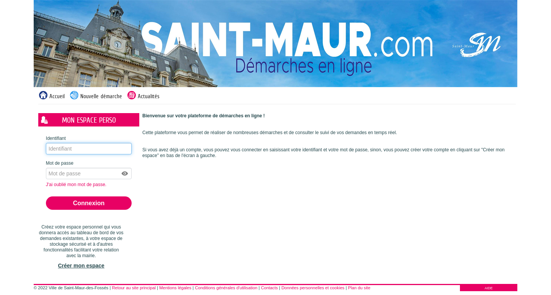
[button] (125, 173)
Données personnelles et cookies (312, 287)
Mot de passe (59, 163)
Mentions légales (175, 287)
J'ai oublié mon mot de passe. (77, 184)
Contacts (269, 287)
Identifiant (56, 138)
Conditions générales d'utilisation (226, 287)
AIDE (488, 288)
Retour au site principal (134, 287)
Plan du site (359, 287)
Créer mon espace (81, 266)
